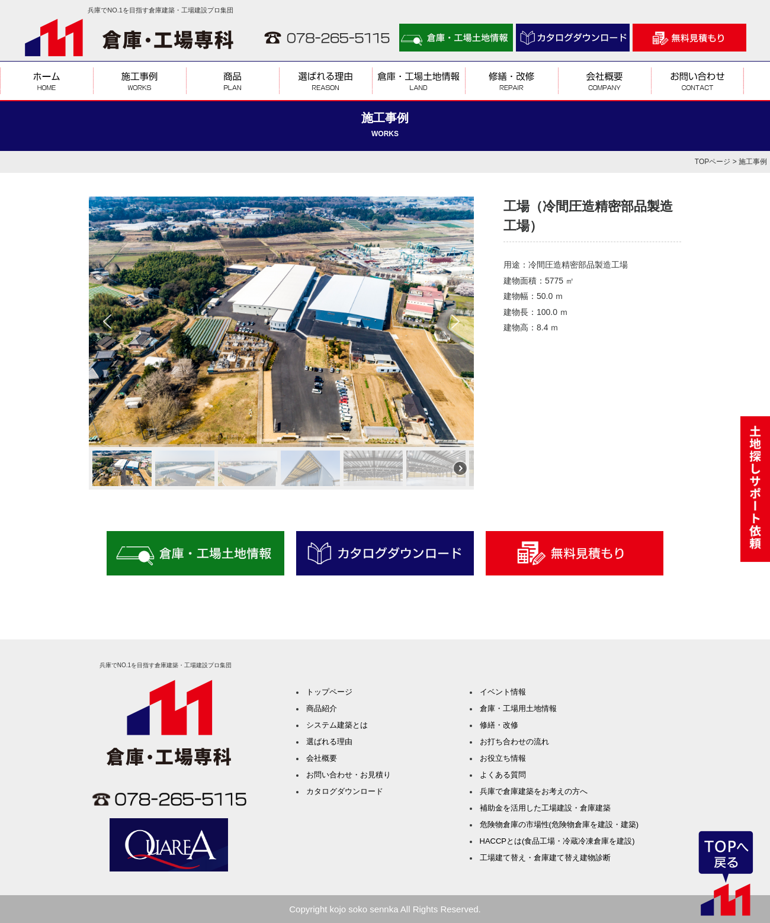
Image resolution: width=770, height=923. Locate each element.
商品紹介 (321, 708)
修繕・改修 (499, 725)
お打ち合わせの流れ (514, 741)
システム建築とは (337, 725)
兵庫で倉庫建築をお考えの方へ (534, 791)
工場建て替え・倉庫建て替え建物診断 (545, 857)
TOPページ (712, 161)
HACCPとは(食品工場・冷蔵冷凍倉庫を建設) (557, 841)
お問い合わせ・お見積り (348, 774)
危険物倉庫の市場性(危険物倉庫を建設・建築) (559, 824)
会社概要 (321, 758)
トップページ (329, 691)
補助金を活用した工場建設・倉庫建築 (545, 807)
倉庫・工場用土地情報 (518, 708)
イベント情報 (503, 691)
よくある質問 (503, 774)
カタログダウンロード (344, 791)
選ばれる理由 (329, 741)
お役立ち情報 (503, 758)
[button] (107, 321)
